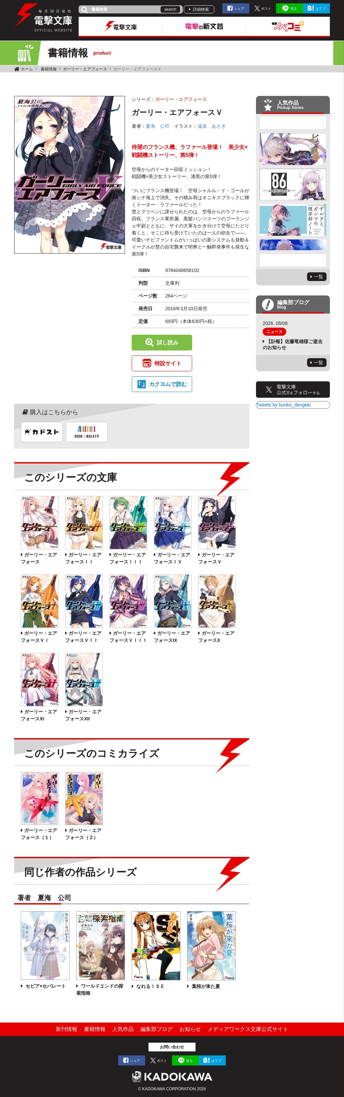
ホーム (27, 69)
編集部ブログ (156, 1029)
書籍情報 (49, 69)
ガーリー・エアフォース (85, 69)
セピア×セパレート (45, 986)
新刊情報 (66, 1029)
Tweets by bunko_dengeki (283, 404)
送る (293, 8)
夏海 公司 (157, 126)
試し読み (167, 342)
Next (293, 260)
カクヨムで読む (168, 384)
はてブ (320, 8)
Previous (293, 122)
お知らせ (190, 1029)
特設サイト (168, 363)
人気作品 (123, 1029)
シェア (239, 8)
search (170, 9)
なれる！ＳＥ (150, 986)
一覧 (318, 276)
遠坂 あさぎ (212, 126)
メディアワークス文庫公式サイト (248, 1029)
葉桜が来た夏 (205, 986)
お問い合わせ (172, 1047)
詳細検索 (201, 9)
